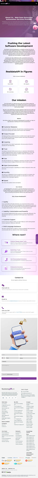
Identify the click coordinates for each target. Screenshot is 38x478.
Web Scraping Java (30, 438)
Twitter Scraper (29, 418)
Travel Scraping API (18, 412)
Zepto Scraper (29, 421)
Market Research (5, 434)
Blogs (27, 434)
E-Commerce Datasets (18, 433)
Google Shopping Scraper (29, 408)
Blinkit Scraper (29, 415)
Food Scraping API (18, 406)
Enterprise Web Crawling (5, 413)
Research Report (29, 454)
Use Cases (4, 409)
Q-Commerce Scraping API (18, 408)
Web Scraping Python (30, 435)
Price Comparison (5, 432)
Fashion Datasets (19, 444)
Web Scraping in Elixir (30, 444)
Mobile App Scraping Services (6, 419)
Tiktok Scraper (29, 425)
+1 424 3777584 (19, 312)
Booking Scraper (29, 424)
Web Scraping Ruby (30, 440)
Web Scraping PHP (30, 437)
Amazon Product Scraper (29, 404)
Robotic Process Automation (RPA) (8, 436)
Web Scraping (4, 411)
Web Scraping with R (30, 446)
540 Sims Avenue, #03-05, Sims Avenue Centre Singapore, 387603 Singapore (28, 396)
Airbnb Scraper (29, 422)
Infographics (29, 455)
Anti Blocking (4, 406)
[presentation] (26, 376)
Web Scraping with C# (30, 447)
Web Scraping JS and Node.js (30, 450)
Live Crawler (4, 403)
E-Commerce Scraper (30, 413)
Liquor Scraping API (18, 420)
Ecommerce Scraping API (18, 404)
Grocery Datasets (19, 441)
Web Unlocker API (5, 408)
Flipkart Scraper (29, 416)
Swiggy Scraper (29, 412)
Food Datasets (19, 435)
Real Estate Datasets (18, 439)
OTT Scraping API (17, 418)
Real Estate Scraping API (18, 414)
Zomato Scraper (29, 410)
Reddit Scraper (29, 427)
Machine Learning (5, 441)
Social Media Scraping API (18, 417)
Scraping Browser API (6, 405)
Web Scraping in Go (30, 443)
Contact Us (4, 426)
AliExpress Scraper (30, 406)
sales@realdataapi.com (14, 300)
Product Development (6, 438)
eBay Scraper (29, 419)
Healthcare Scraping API (19, 424)
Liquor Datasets (19, 442)
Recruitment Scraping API (18, 423)
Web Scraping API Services (5, 416)
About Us (4, 425)
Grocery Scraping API (18, 410)
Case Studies (29, 452)
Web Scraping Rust (30, 441)
